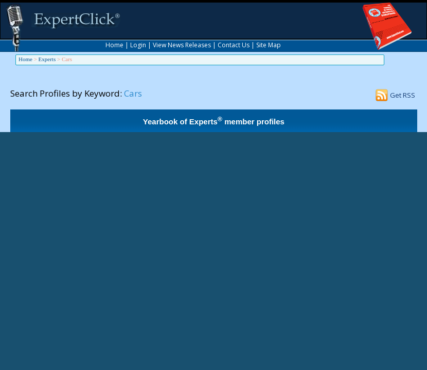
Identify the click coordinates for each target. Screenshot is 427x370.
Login (138, 45)
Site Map (268, 45)
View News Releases (182, 45)
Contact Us (234, 45)
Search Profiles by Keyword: (66, 93)
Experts (47, 59)
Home (114, 45)
